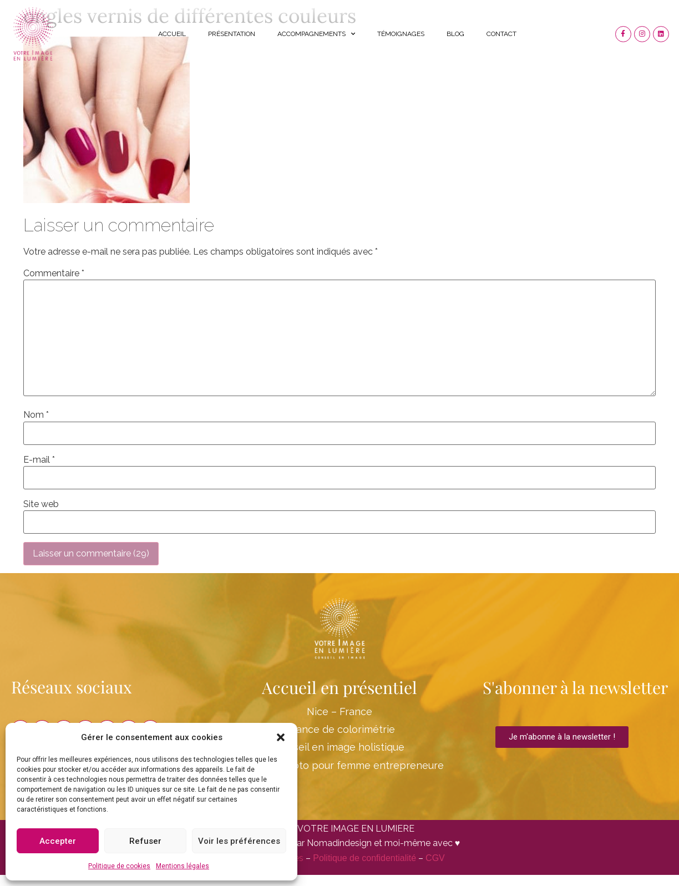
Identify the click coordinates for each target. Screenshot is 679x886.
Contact (501, 34)
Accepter (57, 841)
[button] (280, 737)
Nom (36, 415)
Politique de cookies (119, 866)
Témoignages (400, 34)
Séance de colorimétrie (339, 729)
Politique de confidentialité (364, 858)
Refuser (145, 841)
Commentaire (53, 273)
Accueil (172, 34)
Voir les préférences (239, 841)
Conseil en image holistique (339, 747)
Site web (41, 504)
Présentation (231, 34)
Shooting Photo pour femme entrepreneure (339, 765)
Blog (455, 34)
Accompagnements (316, 34)
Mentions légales (182, 866)
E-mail (39, 459)
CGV (435, 858)
